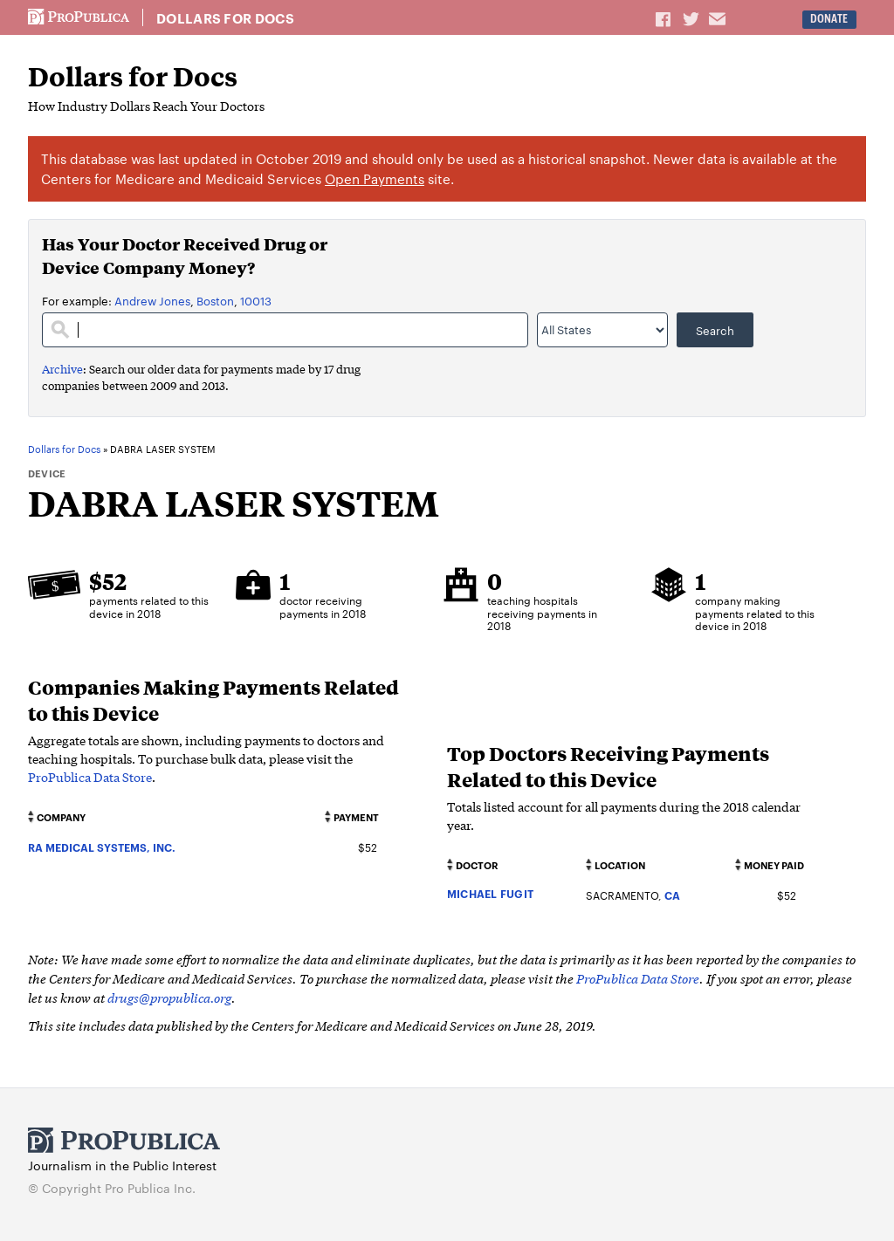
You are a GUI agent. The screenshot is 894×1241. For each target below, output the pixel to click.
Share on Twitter (693, 18)
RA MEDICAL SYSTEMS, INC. (101, 847)
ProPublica (78, 17)
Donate (829, 18)
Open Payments (374, 178)
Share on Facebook (664, 18)
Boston (215, 300)
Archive (62, 368)
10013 (256, 300)
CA (672, 895)
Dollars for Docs (225, 18)
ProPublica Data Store (90, 776)
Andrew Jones (152, 300)
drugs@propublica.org (169, 997)
